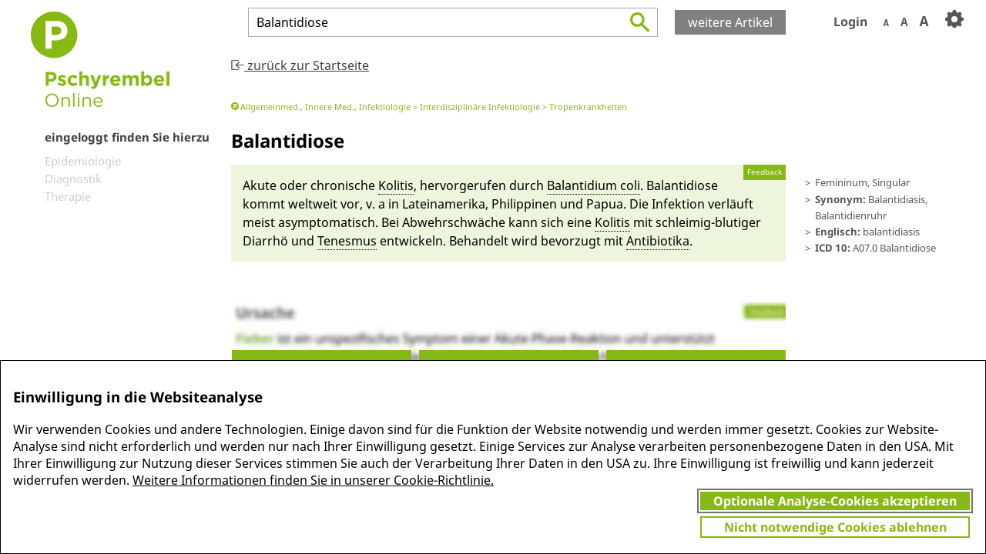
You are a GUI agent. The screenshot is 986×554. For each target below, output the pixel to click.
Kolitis (396, 185)
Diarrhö (265, 240)
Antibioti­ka (657, 240)
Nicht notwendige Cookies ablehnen (835, 527)
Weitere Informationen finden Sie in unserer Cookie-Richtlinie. (313, 480)
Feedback (764, 172)
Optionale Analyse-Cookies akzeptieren (835, 500)
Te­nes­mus (347, 240)
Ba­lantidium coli (593, 185)
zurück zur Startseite (300, 65)
